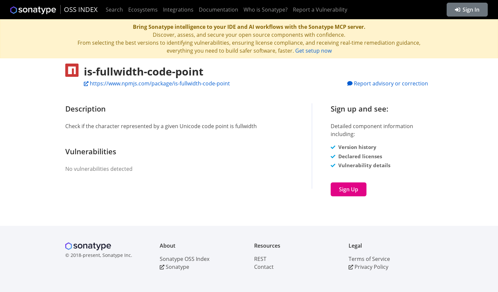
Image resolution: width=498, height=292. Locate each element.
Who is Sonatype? (266, 9)
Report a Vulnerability (320, 9)
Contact (264, 266)
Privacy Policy (368, 266)
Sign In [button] (467, 9)
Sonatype (174, 266)
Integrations (178, 9)
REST (260, 259)
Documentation (218, 9)
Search (114, 9)
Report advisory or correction (387, 83)
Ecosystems (143, 9)
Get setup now (313, 50)
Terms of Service (369, 259)
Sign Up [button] (348, 189)
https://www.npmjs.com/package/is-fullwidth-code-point (157, 83)
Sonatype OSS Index (184, 259)
